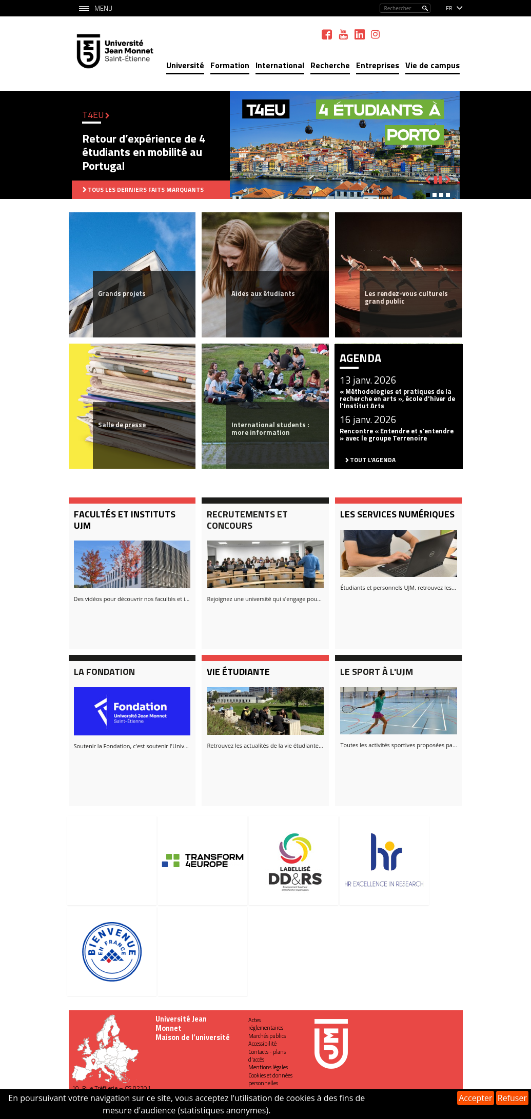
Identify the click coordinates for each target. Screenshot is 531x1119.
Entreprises (377, 65)
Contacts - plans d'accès (267, 1056)
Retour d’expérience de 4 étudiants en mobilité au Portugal (143, 152)
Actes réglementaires (265, 1024)
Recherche (330, 65)
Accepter (475, 1098)
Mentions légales (268, 1067)
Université (185, 65)
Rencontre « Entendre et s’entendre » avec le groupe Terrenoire (397, 434)
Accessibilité (262, 1044)
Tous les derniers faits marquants (146, 189)
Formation (229, 65)
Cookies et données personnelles (270, 1079)
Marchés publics (267, 1036)
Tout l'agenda (373, 460)
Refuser (512, 1098)
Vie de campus (432, 65)
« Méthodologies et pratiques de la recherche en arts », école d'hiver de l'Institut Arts (397, 398)
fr (449, 8)
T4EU (93, 115)
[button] (428, 195)
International (279, 65)
